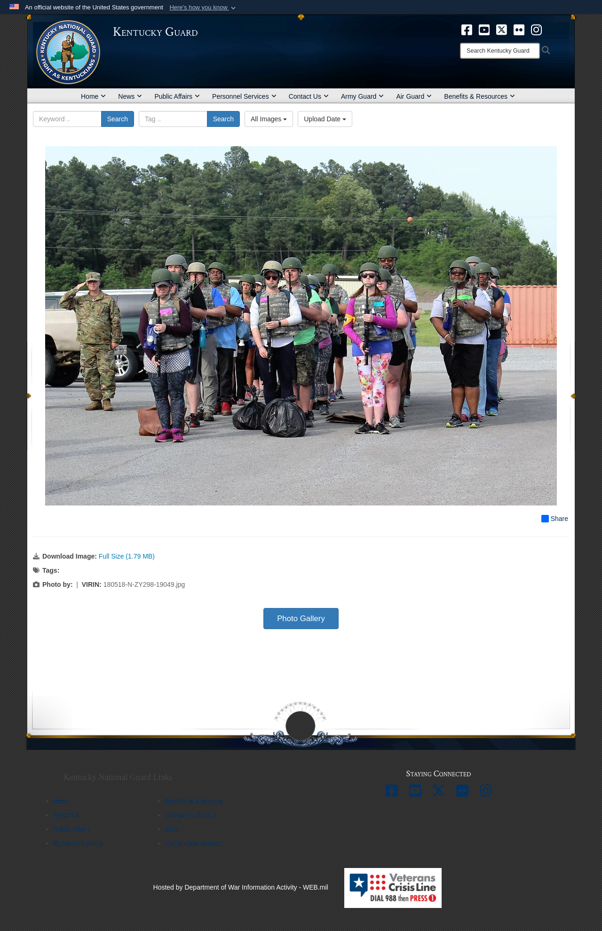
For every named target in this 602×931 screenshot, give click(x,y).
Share (554, 518)
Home (93, 96)
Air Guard (414, 96)
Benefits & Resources (479, 96)
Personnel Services (244, 96)
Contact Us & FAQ (190, 815)
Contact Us (309, 96)
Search (117, 119)
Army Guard (362, 96)
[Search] (500, 51)
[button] (203, 7)
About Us (66, 815)
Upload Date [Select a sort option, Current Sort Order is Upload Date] (325, 119)
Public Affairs (177, 96)
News (130, 96)
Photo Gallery (301, 618)
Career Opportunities (193, 843)
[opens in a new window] (466, 29)
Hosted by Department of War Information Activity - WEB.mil (240, 887)
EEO (171, 829)
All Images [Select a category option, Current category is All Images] (269, 119)
